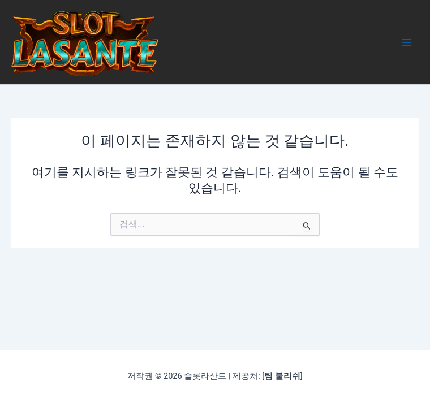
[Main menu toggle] (407, 42)
